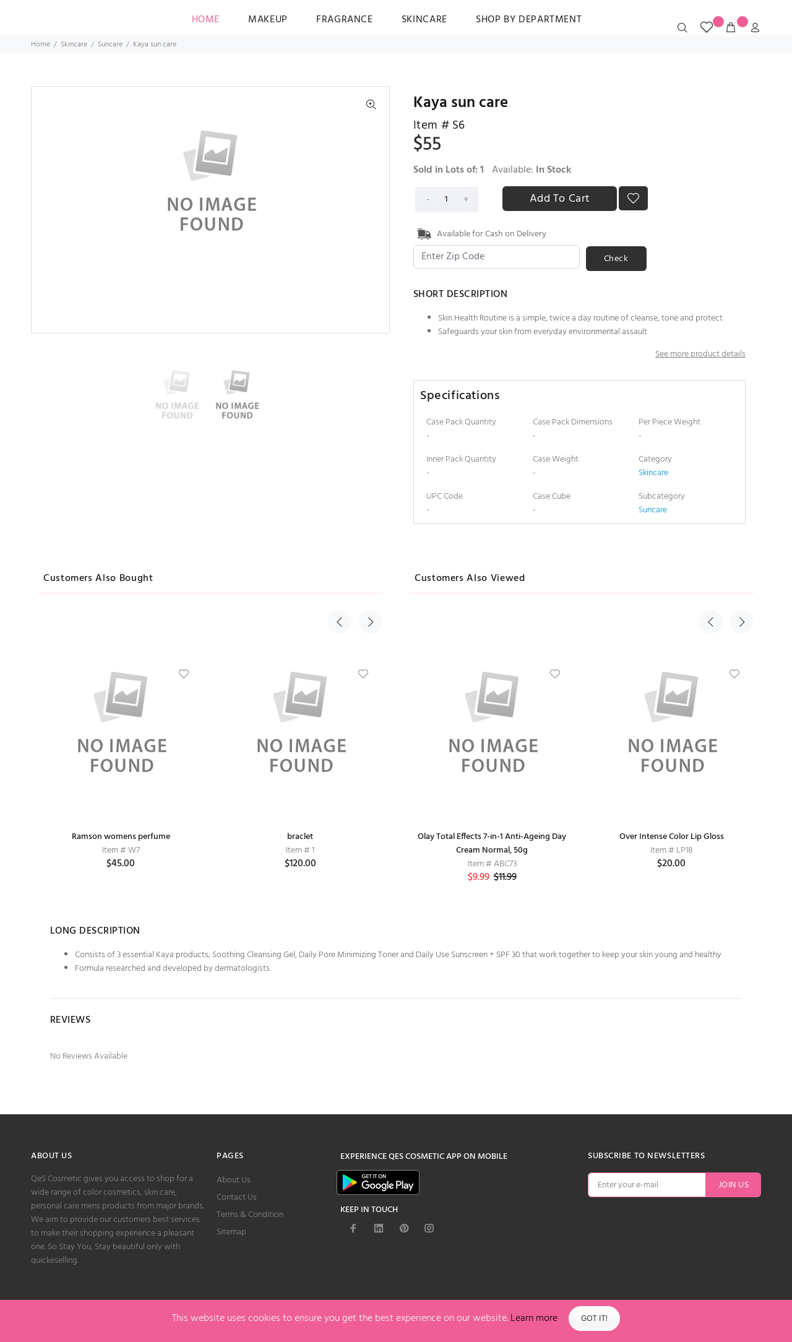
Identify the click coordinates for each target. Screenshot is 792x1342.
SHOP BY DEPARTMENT (529, 20)
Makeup (268, 20)
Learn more (533, 1318)
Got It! (594, 1318)
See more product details (700, 353)
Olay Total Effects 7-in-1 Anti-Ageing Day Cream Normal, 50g (492, 842)
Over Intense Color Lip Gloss (671, 835)
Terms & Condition (250, 1214)
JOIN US (733, 1184)
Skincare (424, 20)
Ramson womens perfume (121, 835)
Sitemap (231, 1231)
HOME (206, 20)
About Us (234, 1179)
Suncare (110, 44)
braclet (300, 835)
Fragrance (344, 20)
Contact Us (237, 1196)
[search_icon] (685, 28)
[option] (180, 394)
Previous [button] (339, 576)
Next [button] (367, 576)
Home (40, 44)
